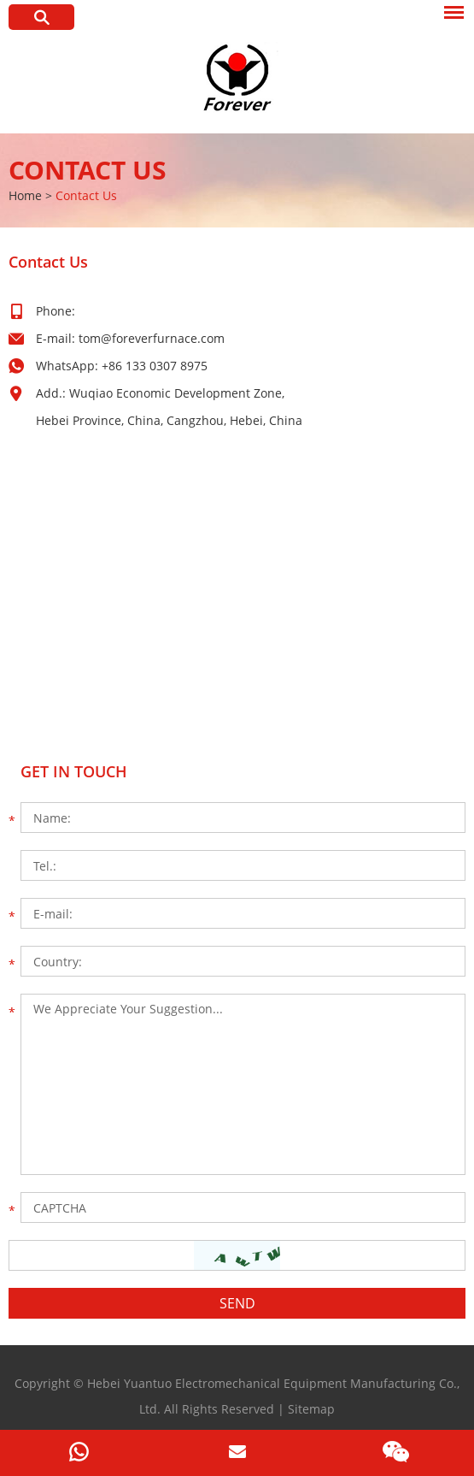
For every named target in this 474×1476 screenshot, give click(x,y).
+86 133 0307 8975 (155, 365)
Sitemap (311, 1409)
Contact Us (88, 169)
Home (25, 195)
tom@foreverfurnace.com (152, 338)
